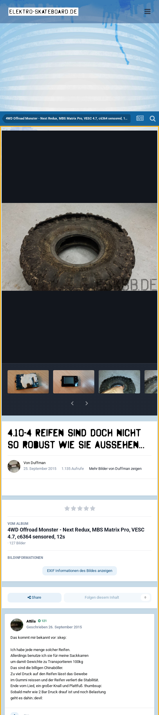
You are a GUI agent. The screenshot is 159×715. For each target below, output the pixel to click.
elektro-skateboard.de (43, 11)
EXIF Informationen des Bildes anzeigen (79, 570)
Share (34, 597)
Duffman (38, 463)
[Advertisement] (79, 67)
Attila (31, 621)
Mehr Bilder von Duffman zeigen (115, 468)
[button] (72, 403)
